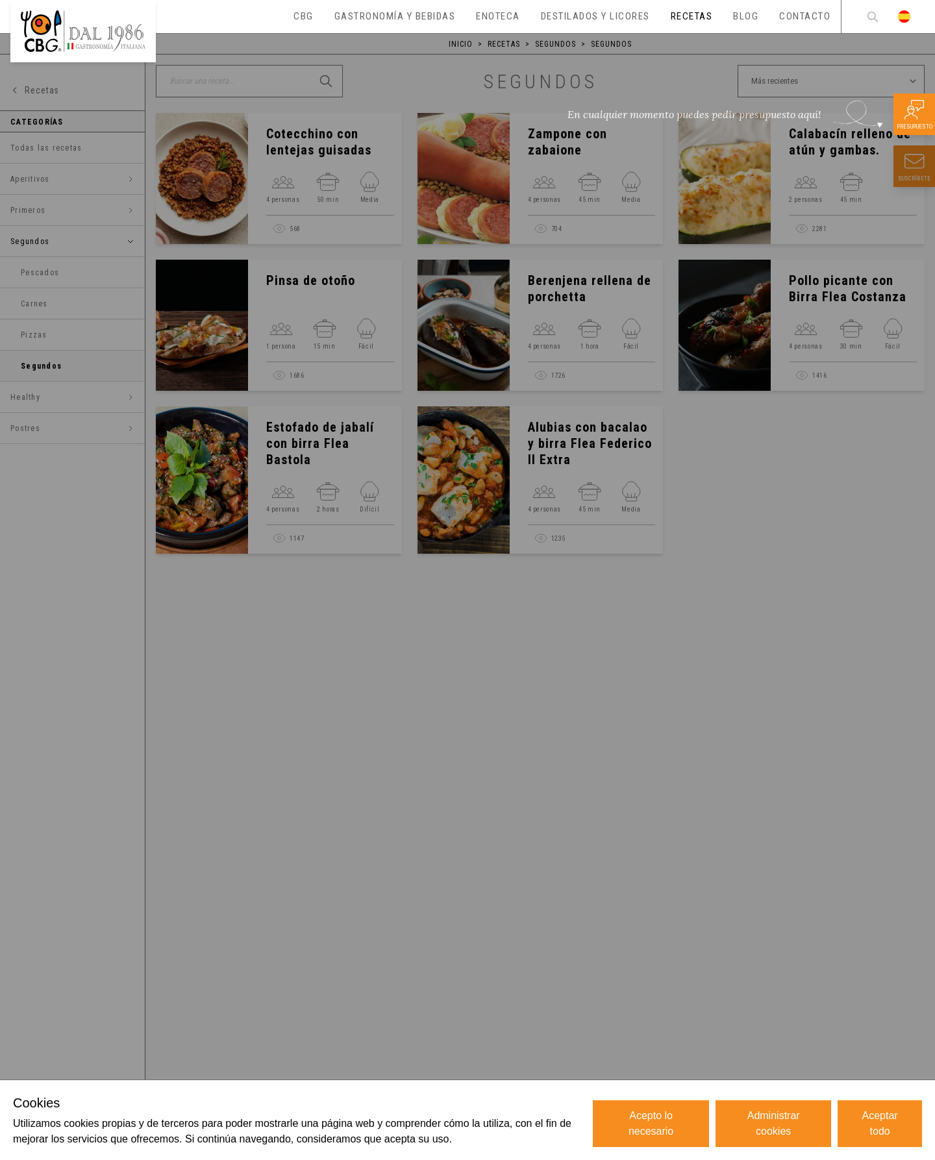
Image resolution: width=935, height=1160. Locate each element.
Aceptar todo (880, 1123)
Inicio (461, 44)
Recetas (504, 44)
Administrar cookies (773, 1123)
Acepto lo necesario (651, 1123)
